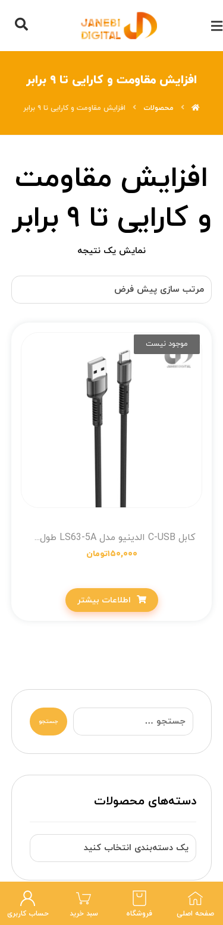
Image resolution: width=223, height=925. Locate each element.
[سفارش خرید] (111, 290)
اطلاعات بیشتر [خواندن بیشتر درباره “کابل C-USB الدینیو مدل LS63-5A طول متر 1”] (104, 600)
